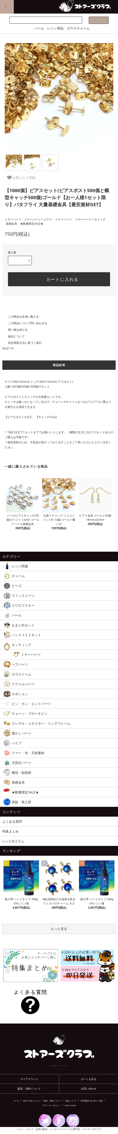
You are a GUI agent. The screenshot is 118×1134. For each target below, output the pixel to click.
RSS (67, 1106)
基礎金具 (11, 224)
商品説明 (59, 365)
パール (39, 28)
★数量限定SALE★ (31, 224)
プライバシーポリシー (51, 1106)
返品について (13, 336)
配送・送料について (29, 1088)
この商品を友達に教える (20, 317)
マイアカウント (29, 1079)
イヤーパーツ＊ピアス (38, 219)
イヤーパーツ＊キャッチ (90, 219)
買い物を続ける (15, 330)
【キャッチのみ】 (47, 417)
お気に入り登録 (21, 177)
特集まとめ (10, 831)
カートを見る (88, 1079)
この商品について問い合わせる (24, 323)
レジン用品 (55, 28)
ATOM (73, 1106)
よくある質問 (12, 821)
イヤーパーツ (13, 219)
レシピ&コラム (13, 841)
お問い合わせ (88, 1088)
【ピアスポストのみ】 (19, 417)
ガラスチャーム (78, 28)
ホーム (16, 1101)
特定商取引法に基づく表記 (22, 343)
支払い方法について (31, 1101)
